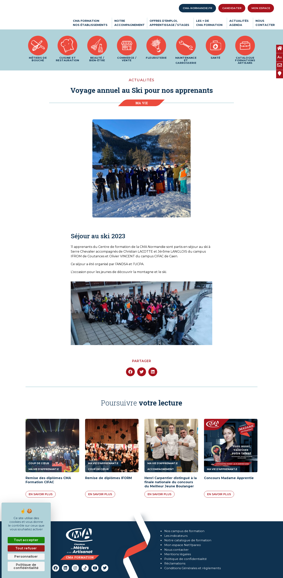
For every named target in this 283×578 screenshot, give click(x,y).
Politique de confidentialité (185, 559)
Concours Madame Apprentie (229, 478)
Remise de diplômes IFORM (108, 478)
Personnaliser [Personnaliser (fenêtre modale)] (26, 556)
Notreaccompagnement (129, 23)
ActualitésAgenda (240, 23)
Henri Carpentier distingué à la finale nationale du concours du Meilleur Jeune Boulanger (170, 482)
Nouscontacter (265, 23)
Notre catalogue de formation (188, 540)
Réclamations (175, 564)
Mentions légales (177, 554)
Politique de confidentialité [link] (26, 566)
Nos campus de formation (184, 531)
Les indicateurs (176, 535)
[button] (130, 371)
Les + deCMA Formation (210, 23)
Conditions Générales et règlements (192, 568)
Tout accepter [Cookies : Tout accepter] (26, 540)
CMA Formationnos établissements (91, 23)
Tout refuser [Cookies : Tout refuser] (26, 548)
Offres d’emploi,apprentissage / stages (170, 23)
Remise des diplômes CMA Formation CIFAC (48, 480)
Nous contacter (176, 550)
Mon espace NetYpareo (182, 545)
